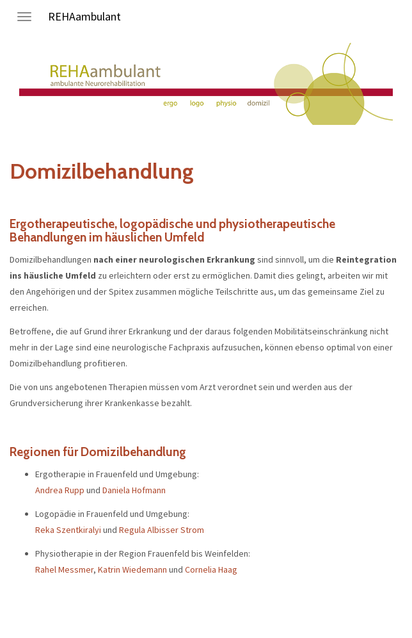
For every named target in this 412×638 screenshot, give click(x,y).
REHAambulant (84, 16)
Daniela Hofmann (134, 490)
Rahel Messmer (64, 569)
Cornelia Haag (211, 569)
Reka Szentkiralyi (68, 530)
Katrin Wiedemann (132, 569)
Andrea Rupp (59, 490)
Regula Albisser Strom (161, 530)
